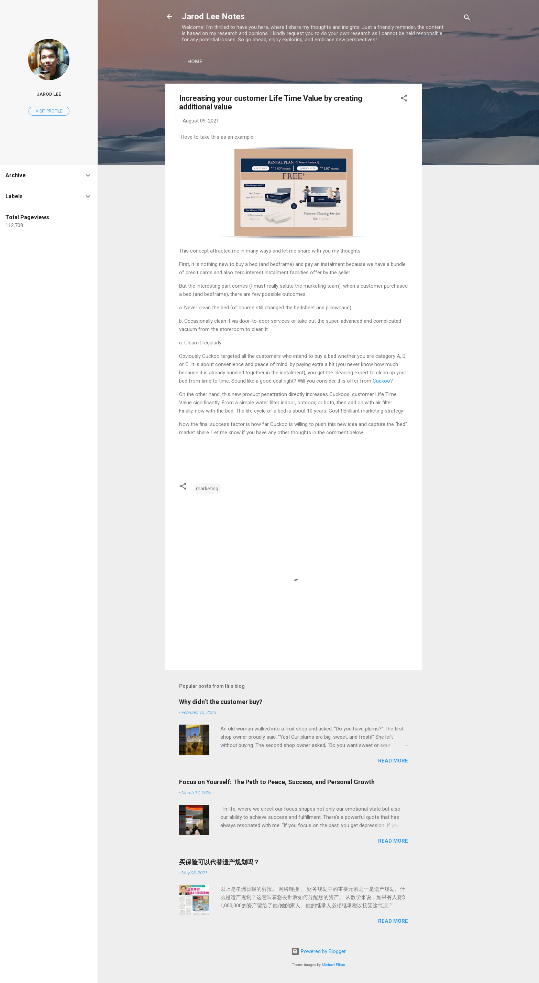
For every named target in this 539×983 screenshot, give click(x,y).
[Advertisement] (449, 187)
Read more (393, 761)
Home (194, 61)
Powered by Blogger (318, 951)
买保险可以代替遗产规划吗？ (219, 862)
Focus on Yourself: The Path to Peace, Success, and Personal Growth (277, 782)
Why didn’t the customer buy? (220, 701)
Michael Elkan (333, 965)
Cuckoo (381, 381)
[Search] (467, 18)
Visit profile (49, 111)
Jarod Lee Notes (213, 16)
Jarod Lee (49, 94)
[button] (404, 99)
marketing (207, 488)
